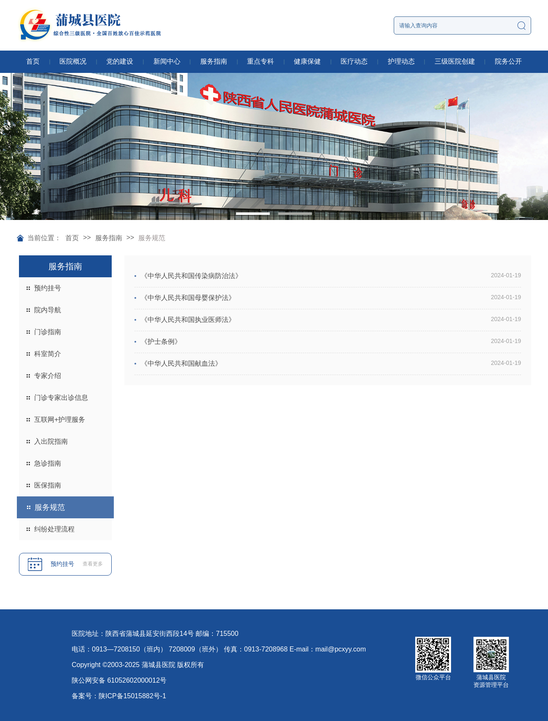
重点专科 (260, 61)
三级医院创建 (455, 61)
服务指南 (213, 61)
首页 (33, 61)
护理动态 (401, 61)
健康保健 (307, 61)
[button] (253, 213)
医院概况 (72, 61)
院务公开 (508, 61)
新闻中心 (166, 61)
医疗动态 (354, 61)
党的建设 (119, 61)
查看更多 (93, 564)
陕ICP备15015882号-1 (132, 696)
